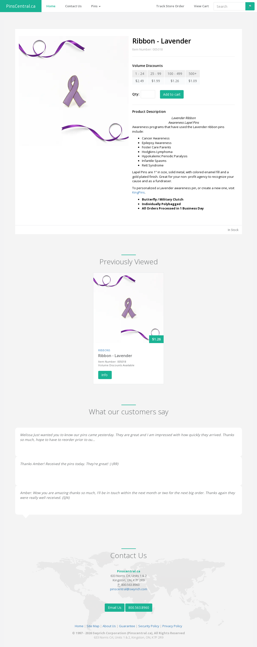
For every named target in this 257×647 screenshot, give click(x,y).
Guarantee (127, 626)
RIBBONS (104, 350)
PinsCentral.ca (20, 6)
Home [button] (51, 6)
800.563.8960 (138, 607)
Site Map (93, 626)
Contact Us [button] (73, 6)
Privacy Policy (172, 626)
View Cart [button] (201, 6)
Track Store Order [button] (170, 6)
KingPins (138, 192)
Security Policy (148, 626)
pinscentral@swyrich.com (128, 589)
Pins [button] (96, 6)
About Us (109, 626)
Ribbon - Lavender (115, 355)
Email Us (114, 607)
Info (105, 375)
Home (79, 626)
